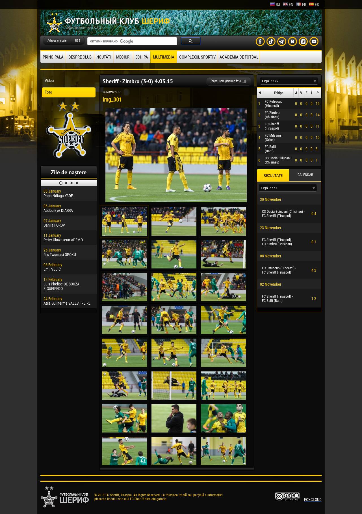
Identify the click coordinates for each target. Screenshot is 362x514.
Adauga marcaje (56, 40)
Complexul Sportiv (197, 57)
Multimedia (163, 57)
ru (275, 4)
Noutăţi (103, 57)
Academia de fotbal (239, 57)
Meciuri (123, 57)
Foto (48, 92)
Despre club (80, 57)
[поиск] (131, 41)
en (288, 4)
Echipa (141, 57)
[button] (315, 81)
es (314, 4)
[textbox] (286, 81)
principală (53, 57)
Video (49, 80)
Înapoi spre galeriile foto (226, 81)
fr (301, 4)
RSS (77, 40)
